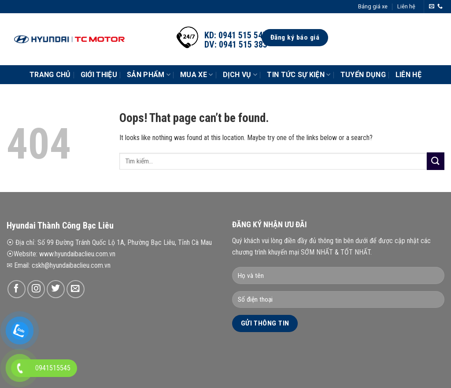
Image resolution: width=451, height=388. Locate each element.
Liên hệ (406, 6)
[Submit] (435, 161)
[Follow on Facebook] (16, 289)
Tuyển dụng (363, 74)
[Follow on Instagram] (36, 289)
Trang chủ (50, 74)
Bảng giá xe (373, 6)
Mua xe (196, 74)
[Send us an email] (431, 7)
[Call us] (440, 7)
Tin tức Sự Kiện (298, 74)
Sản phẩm (148, 74)
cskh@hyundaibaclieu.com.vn (71, 265)
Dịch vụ (240, 74)
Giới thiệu (99, 74)
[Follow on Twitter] (56, 289)
